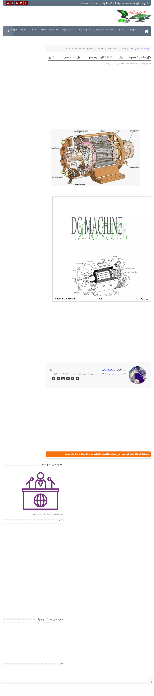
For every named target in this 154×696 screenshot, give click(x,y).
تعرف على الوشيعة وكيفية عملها (22, 511)
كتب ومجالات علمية (49, 29)
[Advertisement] (64, 15)
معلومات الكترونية (18, 29)
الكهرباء (121, 29)
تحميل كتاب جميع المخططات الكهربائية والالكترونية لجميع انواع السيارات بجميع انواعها (22, 432)
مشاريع (136, 39)
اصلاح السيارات (84, 29)
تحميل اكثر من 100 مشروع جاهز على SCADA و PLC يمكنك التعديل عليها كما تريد (20, 556)
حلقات (33, 29)
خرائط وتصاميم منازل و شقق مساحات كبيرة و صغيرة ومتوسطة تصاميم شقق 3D (21, 542)
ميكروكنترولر (68, 29)
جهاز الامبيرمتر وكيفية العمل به (22, 497)
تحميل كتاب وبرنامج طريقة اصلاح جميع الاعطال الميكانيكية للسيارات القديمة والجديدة (21, 615)
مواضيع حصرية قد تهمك (40, 571)
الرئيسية (146, 48)
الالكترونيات (134, 29)
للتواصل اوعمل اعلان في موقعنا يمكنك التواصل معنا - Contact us (114, 3)
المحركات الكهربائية (104, 29)
